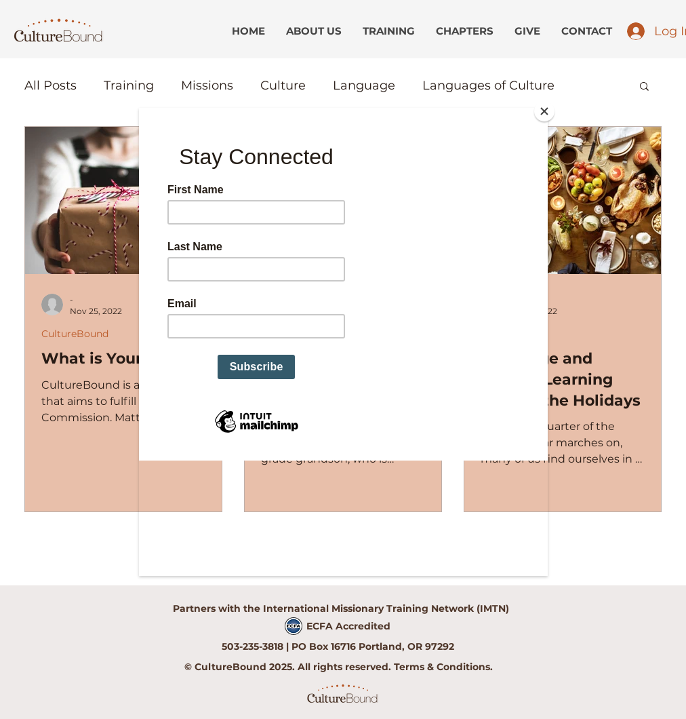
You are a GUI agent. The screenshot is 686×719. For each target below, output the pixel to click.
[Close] (544, 111)
